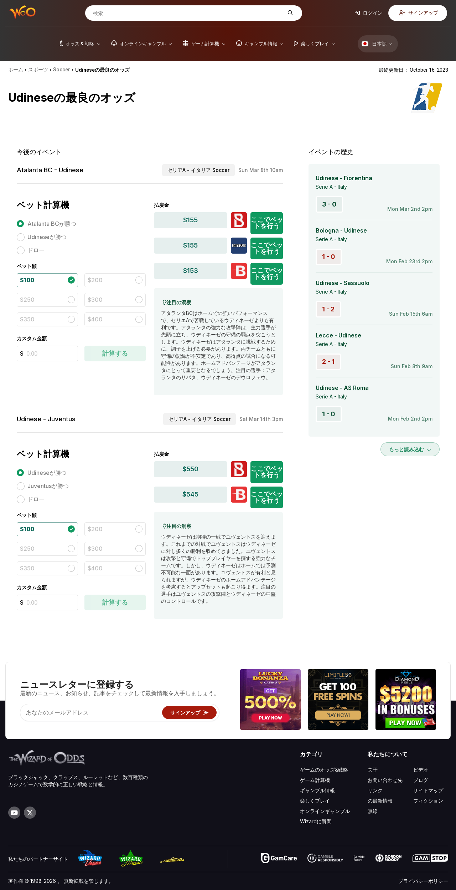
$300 (95, 299)
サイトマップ (428, 790)
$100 (27, 280)
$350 (27, 319)
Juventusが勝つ (48, 485)
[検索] (188, 13)
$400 (95, 319)
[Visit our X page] (30, 813)
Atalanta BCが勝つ (51, 223)
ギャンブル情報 (317, 790)
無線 (373, 811)
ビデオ (420, 770)
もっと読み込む (410, 449)
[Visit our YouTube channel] (14, 813)
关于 (373, 770)
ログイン (369, 13)
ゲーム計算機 (315, 780)
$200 (95, 280)
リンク (375, 790)
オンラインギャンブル (325, 811)
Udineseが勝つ (47, 236)
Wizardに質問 (316, 821)
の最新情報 (380, 801)
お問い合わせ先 (385, 780)
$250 (27, 299)
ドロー (36, 250)
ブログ (420, 780)
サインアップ (418, 13)
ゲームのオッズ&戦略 (324, 770)
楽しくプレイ (315, 801)
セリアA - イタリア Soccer (198, 170)
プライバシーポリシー (423, 881)
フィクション (428, 801)
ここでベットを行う (267, 223)
